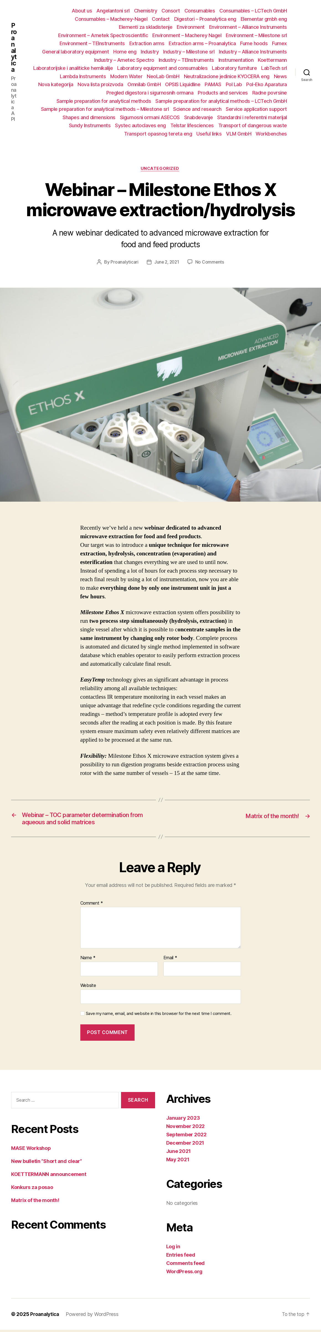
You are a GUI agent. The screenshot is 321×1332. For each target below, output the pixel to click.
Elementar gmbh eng (264, 19)
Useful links (209, 134)
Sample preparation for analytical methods (104, 101)
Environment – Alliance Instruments (248, 27)
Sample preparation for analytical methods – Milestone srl (105, 109)
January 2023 (183, 1120)
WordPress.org (184, 1274)
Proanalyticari (123, 263)
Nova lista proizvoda (100, 84)
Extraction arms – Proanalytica (202, 43)
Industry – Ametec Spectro (124, 60)
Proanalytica (14, 50)
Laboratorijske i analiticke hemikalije (73, 68)
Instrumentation (236, 60)
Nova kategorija (55, 84)
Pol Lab (234, 84)
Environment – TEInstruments (92, 43)
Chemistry (145, 11)
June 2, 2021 (166, 263)
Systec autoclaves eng (140, 125)
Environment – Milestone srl (256, 35)
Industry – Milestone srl (188, 52)
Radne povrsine (269, 93)
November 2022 (185, 1128)
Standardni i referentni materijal (252, 117)
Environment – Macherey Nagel (186, 35)
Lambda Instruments (83, 76)
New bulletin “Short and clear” (46, 1163)
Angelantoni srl (113, 11)
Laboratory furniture (234, 68)
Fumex (279, 43)
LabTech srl (274, 68)
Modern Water (126, 76)
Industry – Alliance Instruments (253, 52)
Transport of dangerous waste (252, 125)
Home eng (124, 52)
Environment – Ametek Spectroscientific (103, 35)
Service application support (256, 109)
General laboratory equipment (75, 52)
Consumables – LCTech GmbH (253, 11)
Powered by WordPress (93, 1316)
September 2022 (186, 1137)
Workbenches (271, 134)
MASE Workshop (31, 1150)
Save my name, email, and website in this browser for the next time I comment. (159, 1015)
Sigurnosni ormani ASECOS (150, 117)
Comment (91, 905)
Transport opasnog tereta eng (158, 134)
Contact (161, 19)
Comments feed (185, 1265)
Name (88, 960)
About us (82, 11)
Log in (173, 1249)
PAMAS (213, 84)
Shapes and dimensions (89, 117)
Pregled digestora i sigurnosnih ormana (149, 93)
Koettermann (272, 60)
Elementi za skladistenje (145, 27)
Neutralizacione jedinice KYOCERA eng (226, 76)
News (280, 76)
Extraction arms (147, 43)
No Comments (210, 263)
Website (88, 987)
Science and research (197, 109)
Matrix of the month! (35, 1202)
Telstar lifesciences (192, 125)
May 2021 (177, 1162)
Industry (150, 52)
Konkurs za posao (32, 1189)
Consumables (199, 11)
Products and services (223, 93)
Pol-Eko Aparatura (266, 84)
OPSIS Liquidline (182, 84)
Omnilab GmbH (144, 84)
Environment (191, 27)
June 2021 (178, 1153)
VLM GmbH (238, 134)
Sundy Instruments (90, 125)
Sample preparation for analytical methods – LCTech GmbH (221, 101)
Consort (170, 11)
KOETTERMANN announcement (48, 1176)
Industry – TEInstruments (186, 60)
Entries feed (180, 1257)
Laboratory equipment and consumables (162, 68)
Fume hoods (254, 43)
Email (170, 960)
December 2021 (185, 1145)
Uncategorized (160, 169)
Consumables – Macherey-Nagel (111, 19)
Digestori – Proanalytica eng (205, 19)
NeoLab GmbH (163, 76)
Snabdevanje (198, 117)
